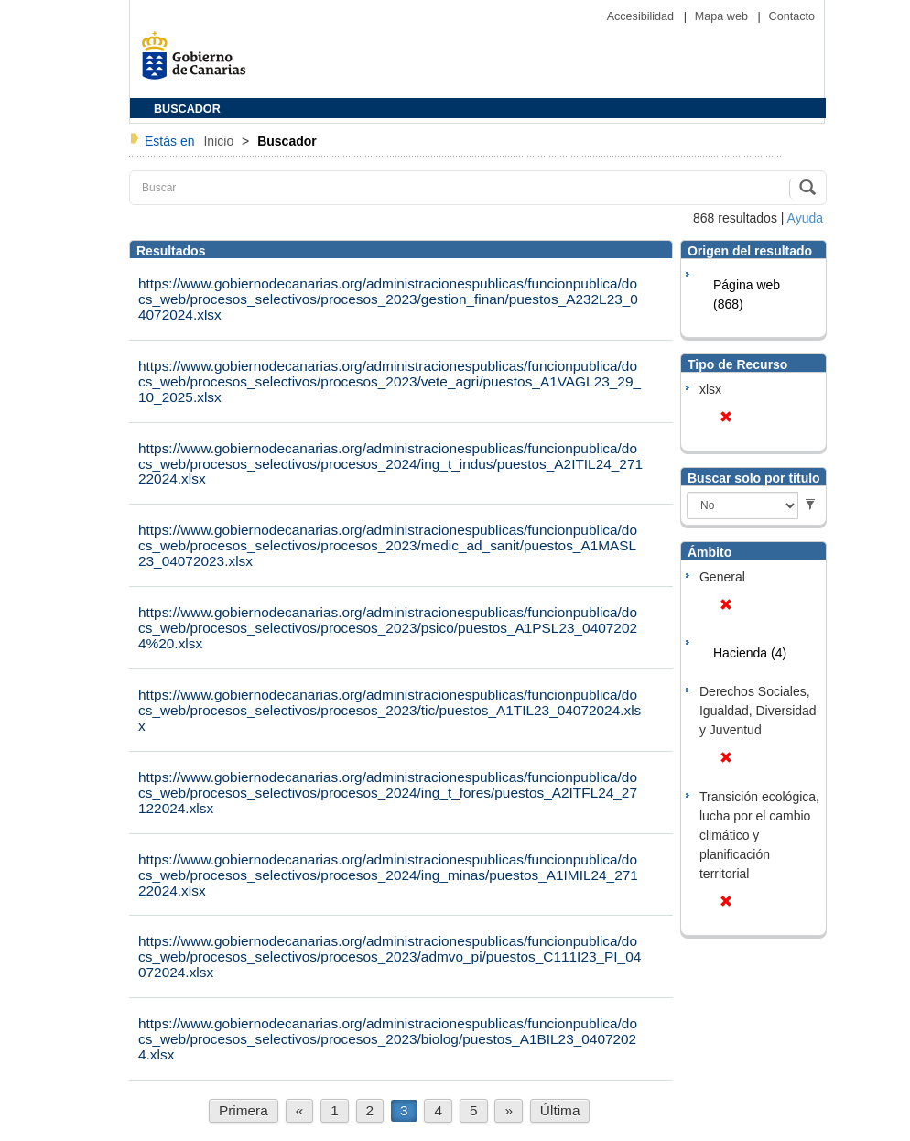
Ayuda (805, 218)
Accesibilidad (642, 16)
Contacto (792, 16)
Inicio (220, 141)
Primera (243, 1110)
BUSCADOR (187, 109)
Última (560, 1110)
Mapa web (723, 16)
